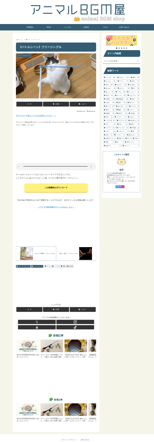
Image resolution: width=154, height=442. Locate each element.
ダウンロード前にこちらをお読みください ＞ (36, 116)
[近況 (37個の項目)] (134, 99)
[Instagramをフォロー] (53, 323)
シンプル (55, 267)
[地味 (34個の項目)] (121, 102)
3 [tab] (121, 48)
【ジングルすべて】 (23, 267)
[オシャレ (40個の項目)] (120, 95)
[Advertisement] (56, 145)
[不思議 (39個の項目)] (109, 99)
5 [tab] (126, 48)
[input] (121, 61)
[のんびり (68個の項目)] (120, 84)
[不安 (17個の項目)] (108, 117)
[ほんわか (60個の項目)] (109, 88)
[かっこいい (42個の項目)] (133, 92)
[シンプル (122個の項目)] (109, 77)
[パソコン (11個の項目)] (119, 135)
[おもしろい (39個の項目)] (133, 95)
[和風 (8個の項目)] (120, 138)
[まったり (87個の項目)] (109, 81)
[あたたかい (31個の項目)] (121, 106)
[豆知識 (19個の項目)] (134, 113)
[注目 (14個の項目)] (122, 124)
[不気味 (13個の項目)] (134, 127)
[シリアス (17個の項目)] (120, 117)
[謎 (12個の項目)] (135, 131)
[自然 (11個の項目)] (108, 135)
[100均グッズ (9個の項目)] (109, 138)
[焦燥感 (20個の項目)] (109, 113)
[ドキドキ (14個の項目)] (109, 127)
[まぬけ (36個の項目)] (109, 102)
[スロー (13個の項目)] (109, 131)
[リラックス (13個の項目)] (122, 127)
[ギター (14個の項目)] (109, 124)
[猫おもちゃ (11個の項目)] (133, 135)
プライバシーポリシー (69, 435)
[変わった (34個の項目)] (133, 102)
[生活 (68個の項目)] (108, 84)
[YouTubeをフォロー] (58, 323)
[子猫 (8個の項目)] (136, 138)
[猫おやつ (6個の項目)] (112, 145)
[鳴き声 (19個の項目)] (122, 113)
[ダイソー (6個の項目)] (131, 145)
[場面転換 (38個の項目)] (122, 99)
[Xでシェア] (29, 104)
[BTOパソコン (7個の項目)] (132, 142)
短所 (121, 170)
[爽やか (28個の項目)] (109, 110)
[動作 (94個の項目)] (135, 77)
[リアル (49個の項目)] (120, 92)
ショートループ (37, 267)
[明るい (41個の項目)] (108, 95)
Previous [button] (108, 40)
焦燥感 (70, 267)
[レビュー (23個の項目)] (133, 110)
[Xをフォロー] (49, 323)
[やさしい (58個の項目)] (123, 88)
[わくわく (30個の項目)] (134, 106)
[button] (83, 104)
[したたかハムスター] (121, 40)
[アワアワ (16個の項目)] (121, 120)
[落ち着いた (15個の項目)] (133, 120)
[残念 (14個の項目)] (134, 124)
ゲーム (48, 267)
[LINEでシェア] (56, 104)
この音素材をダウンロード (56, 188)
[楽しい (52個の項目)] (108, 92)
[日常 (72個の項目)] (134, 81)
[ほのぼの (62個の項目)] (133, 84)
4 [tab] (124, 48)
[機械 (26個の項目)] (121, 110)
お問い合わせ (85, 435)
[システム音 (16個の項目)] (109, 120)
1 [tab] (116, 48)
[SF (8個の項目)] (128, 138)
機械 (63, 267)
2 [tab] (119, 48)
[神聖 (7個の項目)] (108, 142)
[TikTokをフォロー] (63, 323)
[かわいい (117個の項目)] (123, 77)
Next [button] (134, 40)
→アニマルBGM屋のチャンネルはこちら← (56, 207)
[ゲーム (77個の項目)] (123, 81)
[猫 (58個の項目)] (135, 88)
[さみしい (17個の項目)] (133, 117)
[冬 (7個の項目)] (119, 142)
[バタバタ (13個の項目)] (123, 131)
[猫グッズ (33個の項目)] (109, 106)
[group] (28, 345)
